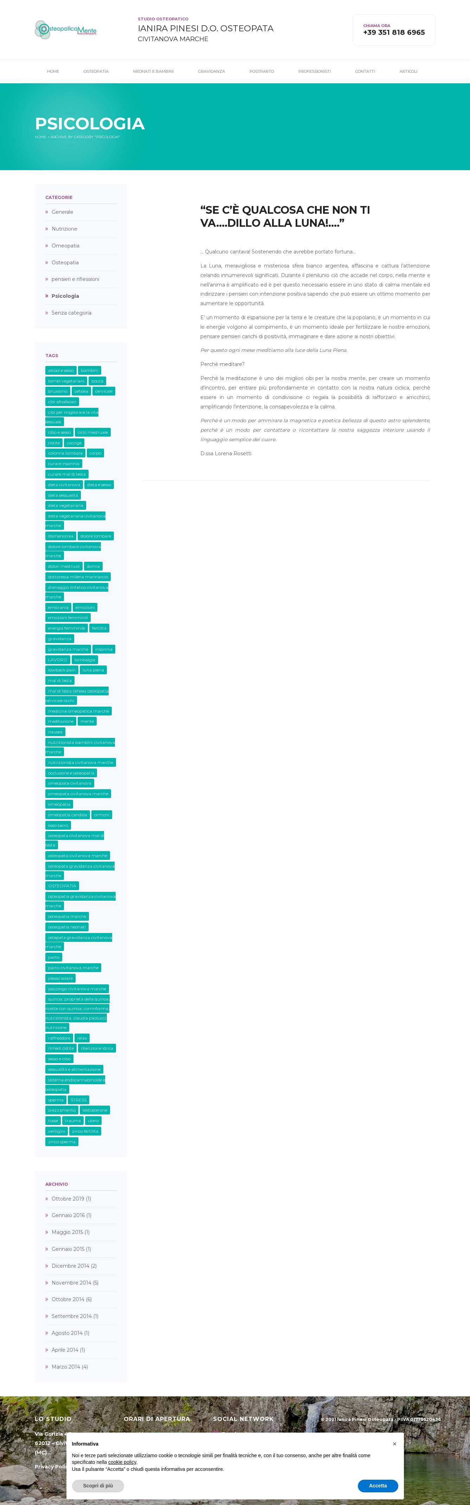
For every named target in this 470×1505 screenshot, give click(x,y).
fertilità (99, 628)
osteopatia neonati (67, 927)
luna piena (93, 670)
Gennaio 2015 (68, 1249)
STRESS (78, 1099)
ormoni (101, 814)
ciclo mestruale (93, 432)
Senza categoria (71, 313)
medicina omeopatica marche (78, 711)
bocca (97, 381)
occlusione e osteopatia (71, 773)
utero (93, 1120)
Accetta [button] (378, 1485)
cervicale (103, 391)
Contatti (365, 71)
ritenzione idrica (97, 1048)
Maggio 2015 (67, 1232)
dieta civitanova (64, 484)
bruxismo (57, 391)
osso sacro (58, 825)
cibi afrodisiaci (62, 401)
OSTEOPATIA (62, 885)
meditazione (60, 721)
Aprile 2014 (65, 1350)
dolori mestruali (64, 566)
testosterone (95, 1110)
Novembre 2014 (71, 1283)
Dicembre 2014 (70, 1266)
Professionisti (314, 71)
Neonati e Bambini (153, 71)
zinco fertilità (85, 1131)
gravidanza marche (68, 649)
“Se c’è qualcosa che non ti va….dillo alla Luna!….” (285, 217)
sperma (56, 1099)
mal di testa (60, 680)
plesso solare (60, 978)
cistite (54, 442)
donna (93, 566)
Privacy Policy (53, 1467)
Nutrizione (64, 229)
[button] (394, 1443)
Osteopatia (96, 71)
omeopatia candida (67, 814)
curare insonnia (63, 463)
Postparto (262, 71)
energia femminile (66, 628)
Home (53, 71)
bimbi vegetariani (66, 381)
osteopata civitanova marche (77, 855)
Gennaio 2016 (68, 1215)
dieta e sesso (99, 484)
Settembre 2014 (72, 1316)
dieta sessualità (63, 495)
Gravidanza (211, 71)
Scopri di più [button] (98, 1485)
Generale (62, 212)
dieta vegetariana (65, 505)
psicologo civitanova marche (77, 988)
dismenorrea (60, 536)
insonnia (103, 649)
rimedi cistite (61, 1048)
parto (53, 957)
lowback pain (62, 670)
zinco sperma (62, 1141)
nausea (55, 731)
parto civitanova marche (73, 967)
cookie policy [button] (122, 1462)
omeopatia (59, 804)
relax (82, 1038)
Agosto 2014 (67, 1333)
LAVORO (57, 659)
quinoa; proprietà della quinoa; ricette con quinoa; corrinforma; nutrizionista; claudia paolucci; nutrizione (77, 1013)
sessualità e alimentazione (74, 1069)
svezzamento (62, 1110)
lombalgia (85, 659)
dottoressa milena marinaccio (78, 576)
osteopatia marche (67, 916)
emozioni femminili (68, 617)
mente (87, 721)
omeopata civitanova (69, 783)
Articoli (408, 71)
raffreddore (59, 1038)
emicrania (58, 607)
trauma (73, 1120)
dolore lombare (96, 536)
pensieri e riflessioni (75, 279)
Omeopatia (65, 246)
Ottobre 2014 (68, 1299)
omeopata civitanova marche (78, 793)
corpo (95, 453)
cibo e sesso (59, 432)
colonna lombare (65, 453)
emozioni (85, 607)
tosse (53, 1120)
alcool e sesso (61, 370)
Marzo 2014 (66, 1367)
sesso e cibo (59, 1058)
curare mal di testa (67, 474)
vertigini (56, 1131)
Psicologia (65, 296)
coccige (74, 442)
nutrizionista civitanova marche (80, 762)
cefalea (81, 391)
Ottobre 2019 (68, 1199)
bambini (89, 370)
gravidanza (59, 638)
